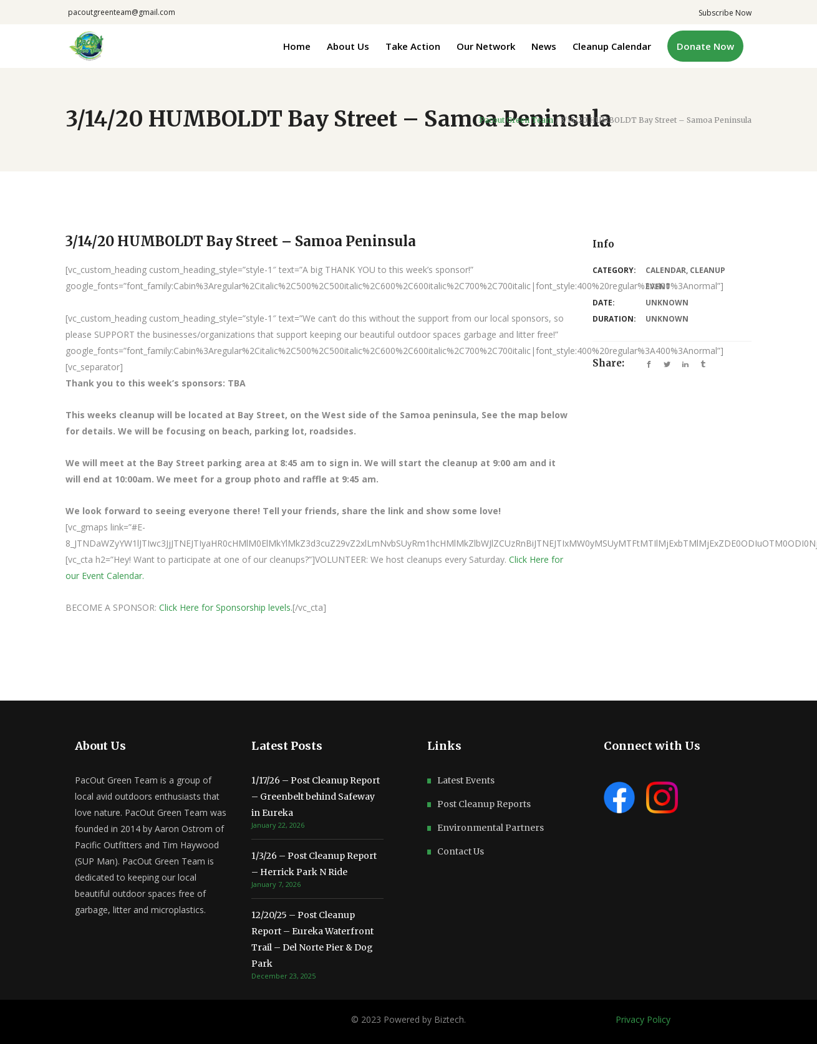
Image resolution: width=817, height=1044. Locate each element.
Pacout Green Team (516, 120)
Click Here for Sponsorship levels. (225, 607)
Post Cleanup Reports (484, 804)
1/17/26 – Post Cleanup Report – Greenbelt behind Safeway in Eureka (315, 796)
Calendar (665, 270)
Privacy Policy (643, 1019)
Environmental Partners (490, 827)
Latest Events (466, 780)
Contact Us (460, 851)
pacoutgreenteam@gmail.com (121, 12)
